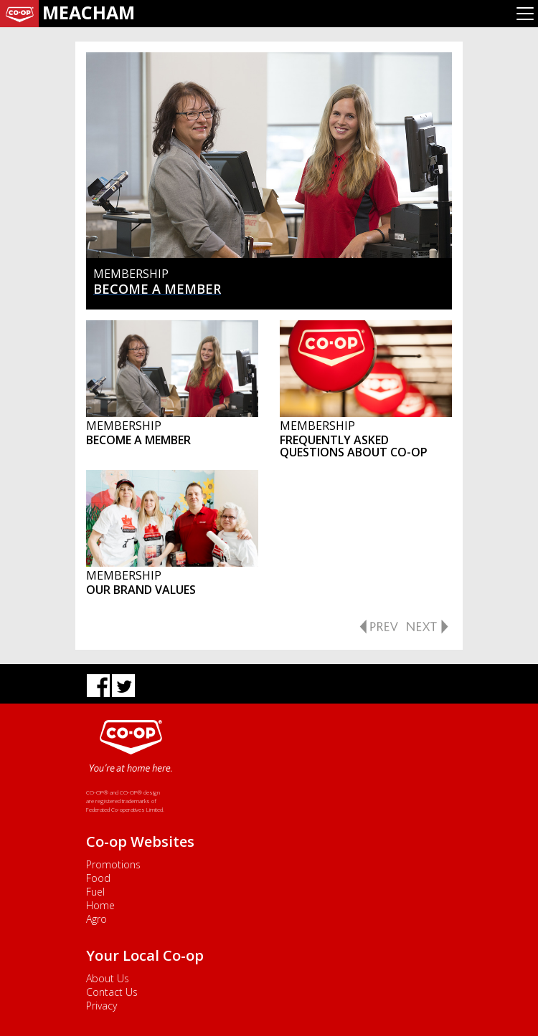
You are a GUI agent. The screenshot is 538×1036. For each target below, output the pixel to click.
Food (98, 878)
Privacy (101, 1005)
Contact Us (112, 992)
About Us (107, 978)
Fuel (95, 891)
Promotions (113, 864)
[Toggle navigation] (525, 13)
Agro (96, 919)
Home (100, 905)
